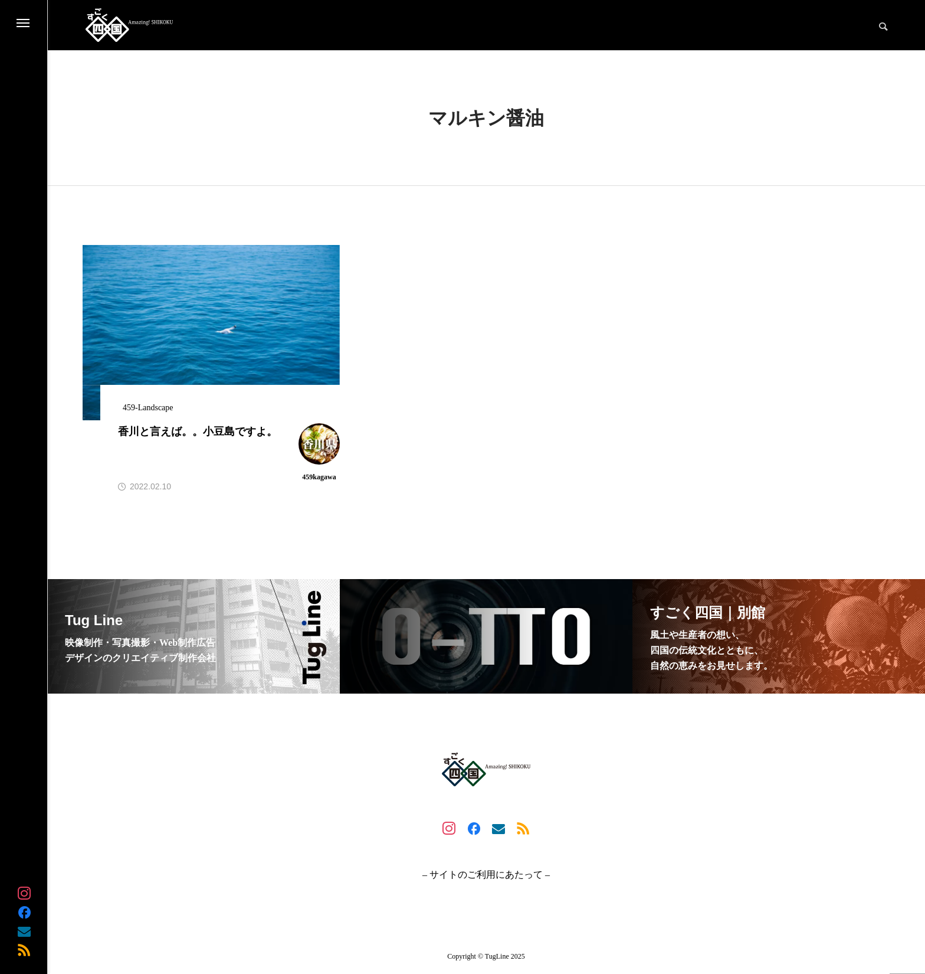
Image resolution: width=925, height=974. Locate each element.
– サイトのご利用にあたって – (486, 875)
